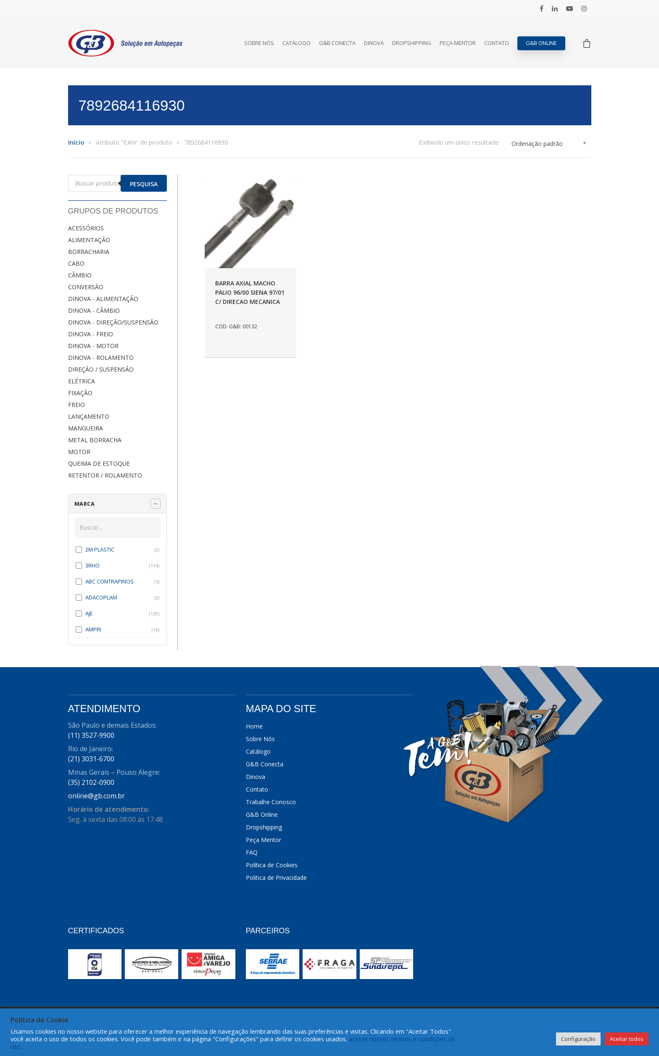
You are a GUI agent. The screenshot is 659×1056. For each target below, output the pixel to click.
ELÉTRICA (81, 381)
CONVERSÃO (85, 287)
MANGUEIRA (85, 428)
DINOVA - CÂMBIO (94, 310)
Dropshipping (411, 43)
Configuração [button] (578, 1039)
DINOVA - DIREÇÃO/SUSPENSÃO (113, 322)
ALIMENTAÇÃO (89, 240)
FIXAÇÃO (80, 393)
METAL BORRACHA (94, 440)
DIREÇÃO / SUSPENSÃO (101, 369)
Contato (496, 43)
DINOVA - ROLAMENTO (101, 358)
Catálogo (296, 43)
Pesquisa (144, 184)
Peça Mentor (458, 43)
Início (76, 142)
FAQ (252, 852)
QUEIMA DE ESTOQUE (99, 463)
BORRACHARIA (88, 252)
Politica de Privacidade (276, 878)
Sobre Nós (259, 43)
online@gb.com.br (96, 795)
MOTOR (79, 452)
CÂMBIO (80, 275)
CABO (76, 263)
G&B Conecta (337, 43)
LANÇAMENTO (88, 416)
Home (254, 726)
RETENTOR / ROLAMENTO (105, 475)
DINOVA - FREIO (90, 334)
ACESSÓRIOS (86, 228)
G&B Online (541, 43)
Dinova (374, 43)
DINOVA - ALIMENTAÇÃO (103, 299)
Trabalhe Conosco (271, 802)
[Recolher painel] (155, 504)
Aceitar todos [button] (626, 1039)
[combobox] (549, 144)
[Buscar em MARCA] (117, 527)
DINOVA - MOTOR (93, 346)
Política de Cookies (272, 865)
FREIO (76, 405)
